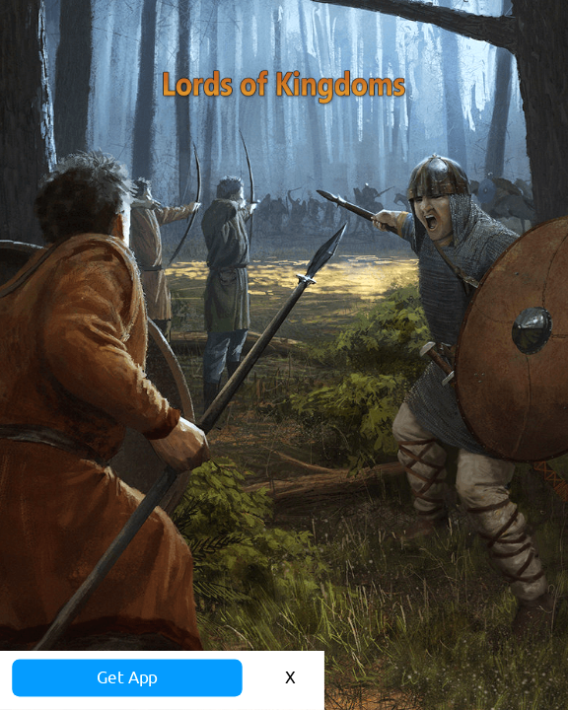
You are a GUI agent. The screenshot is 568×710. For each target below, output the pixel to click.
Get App (222, 653)
